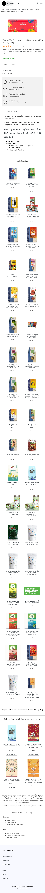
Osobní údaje (6, 864)
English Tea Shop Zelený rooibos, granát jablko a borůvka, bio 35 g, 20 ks (33, 781)
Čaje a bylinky (21, 9)
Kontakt (4, 874)
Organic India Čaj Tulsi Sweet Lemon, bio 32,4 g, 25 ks (12, 602)
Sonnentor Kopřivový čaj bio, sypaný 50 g (13, 396)
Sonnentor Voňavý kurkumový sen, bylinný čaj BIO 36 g (32, 276)
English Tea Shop (17, 51)
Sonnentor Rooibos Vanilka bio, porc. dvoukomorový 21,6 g (13, 216)
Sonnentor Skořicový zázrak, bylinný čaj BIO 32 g (32, 664)
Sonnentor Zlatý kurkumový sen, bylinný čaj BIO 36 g (13, 306)
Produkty (6, 9)
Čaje (27, 9)
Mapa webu (5, 860)
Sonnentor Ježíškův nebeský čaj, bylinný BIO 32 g (13, 246)
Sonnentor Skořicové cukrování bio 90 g (32, 426)
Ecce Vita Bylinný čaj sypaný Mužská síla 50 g (13, 694)
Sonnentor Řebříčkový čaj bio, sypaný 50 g (32, 366)
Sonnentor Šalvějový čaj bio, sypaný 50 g (13, 366)
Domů (1, 9)
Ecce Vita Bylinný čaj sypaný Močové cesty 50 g (13, 573)
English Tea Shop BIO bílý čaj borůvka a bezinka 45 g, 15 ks (32, 484)
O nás (4, 870)
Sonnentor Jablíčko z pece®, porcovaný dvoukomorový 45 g (32, 396)
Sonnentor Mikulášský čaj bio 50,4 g (13, 426)
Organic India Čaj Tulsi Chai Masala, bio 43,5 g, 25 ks (13, 664)
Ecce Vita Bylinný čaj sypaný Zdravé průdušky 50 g (32, 573)
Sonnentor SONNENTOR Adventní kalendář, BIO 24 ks (32, 216)
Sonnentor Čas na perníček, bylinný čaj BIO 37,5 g (32, 246)
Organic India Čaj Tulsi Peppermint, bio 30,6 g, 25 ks (32, 632)
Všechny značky (7, 856)
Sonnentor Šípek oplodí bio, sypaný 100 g (32, 306)
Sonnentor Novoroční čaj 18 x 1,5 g (13, 276)
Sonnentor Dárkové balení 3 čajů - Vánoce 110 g (32, 336)
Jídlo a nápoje (13, 9)
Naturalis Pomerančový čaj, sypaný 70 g (32, 514)
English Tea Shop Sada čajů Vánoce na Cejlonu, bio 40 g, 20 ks (33, 746)
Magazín (5, 878)
